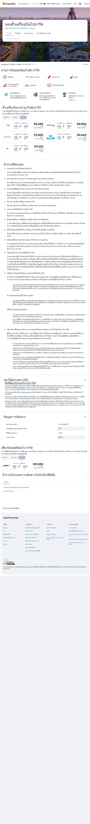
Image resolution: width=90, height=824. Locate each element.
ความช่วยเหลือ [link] (73, 528)
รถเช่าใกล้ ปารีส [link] (8, 491)
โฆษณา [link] (5, 544)
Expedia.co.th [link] (5, 64)
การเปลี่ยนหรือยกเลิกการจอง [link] (76, 531)
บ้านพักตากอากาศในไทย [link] (32, 534)
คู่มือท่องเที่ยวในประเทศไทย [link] (32, 528)
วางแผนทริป (85, 64)
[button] (45, 380)
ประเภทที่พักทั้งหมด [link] (30, 547)
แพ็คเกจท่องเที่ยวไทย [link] (30, 538)
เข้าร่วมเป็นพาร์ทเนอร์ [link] (9, 538)
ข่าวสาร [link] (5, 541)
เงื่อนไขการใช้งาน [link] (52, 534)
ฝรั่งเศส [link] (19, 64)
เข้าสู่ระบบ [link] (72, 100)
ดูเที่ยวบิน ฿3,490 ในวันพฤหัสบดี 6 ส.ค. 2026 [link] (20, 28)
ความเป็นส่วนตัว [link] (51, 528)
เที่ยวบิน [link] (13, 64)
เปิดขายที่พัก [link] (6, 534)
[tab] (9, 33)
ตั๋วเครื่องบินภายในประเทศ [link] (32, 541)
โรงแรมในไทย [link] (29, 531)
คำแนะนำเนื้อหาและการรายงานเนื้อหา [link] (55, 538)
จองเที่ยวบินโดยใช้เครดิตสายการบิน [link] (78, 539)
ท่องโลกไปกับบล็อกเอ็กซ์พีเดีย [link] (33, 551)
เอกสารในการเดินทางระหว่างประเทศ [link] (76, 543)
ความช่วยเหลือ (66, 4)
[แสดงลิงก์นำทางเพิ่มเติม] (33, 64)
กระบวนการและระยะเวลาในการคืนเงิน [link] (78, 535)
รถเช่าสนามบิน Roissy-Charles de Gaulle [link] (16, 487)
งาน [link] (4, 531)
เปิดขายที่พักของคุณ (53, 4)
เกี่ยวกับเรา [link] (6, 528)
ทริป (75, 4)
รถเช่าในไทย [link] (28, 544)
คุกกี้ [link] (48, 531)
